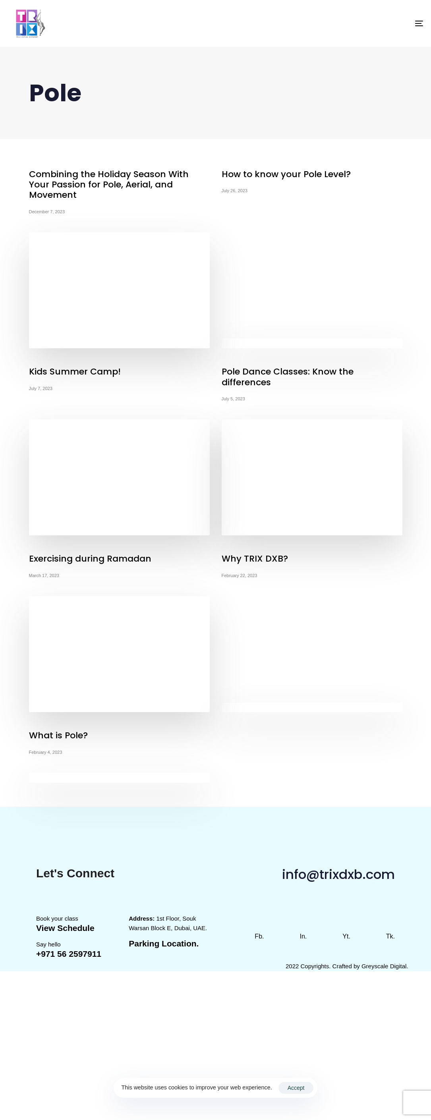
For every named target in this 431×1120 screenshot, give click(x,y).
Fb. (259, 936)
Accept (296, 1088)
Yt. (346, 936)
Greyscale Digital (383, 966)
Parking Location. (164, 943)
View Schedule (65, 928)
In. (303, 936)
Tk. (390, 936)
